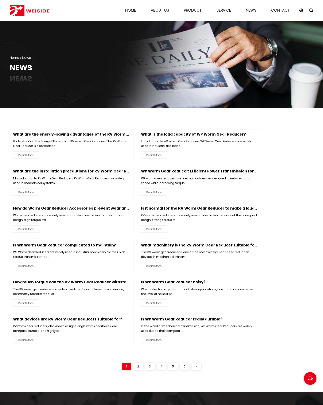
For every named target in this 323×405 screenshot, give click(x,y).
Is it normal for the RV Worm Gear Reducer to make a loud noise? (154, 172)
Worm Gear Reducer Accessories (282, 345)
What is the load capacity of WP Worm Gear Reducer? (144, 134)
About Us (160, 10)
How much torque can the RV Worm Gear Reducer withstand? (74, 209)
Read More (26, 156)
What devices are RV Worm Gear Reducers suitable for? (223, 209)
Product (193, 10)
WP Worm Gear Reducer (273, 320)
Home (130, 10)
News (251, 10)
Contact (280, 10)
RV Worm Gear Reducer (273, 332)
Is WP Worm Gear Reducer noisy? (123, 209)
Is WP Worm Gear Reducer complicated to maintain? (220, 172)
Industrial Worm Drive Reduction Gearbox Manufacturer (187, 399)
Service (224, 10)
